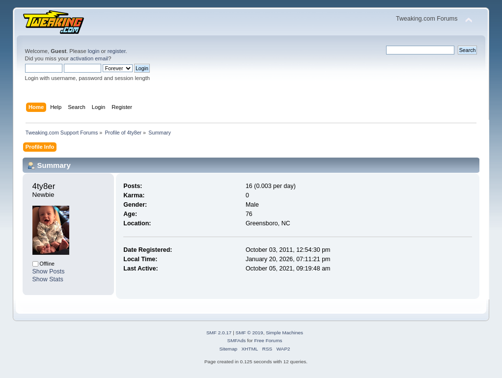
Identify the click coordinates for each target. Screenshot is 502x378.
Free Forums (268, 340)
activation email (89, 58)
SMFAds (236, 340)
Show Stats (47, 279)
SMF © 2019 (249, 332)
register (117, 51)
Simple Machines (284, 332)
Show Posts (48, 271)
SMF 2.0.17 (219, 332)
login (94, 51)
